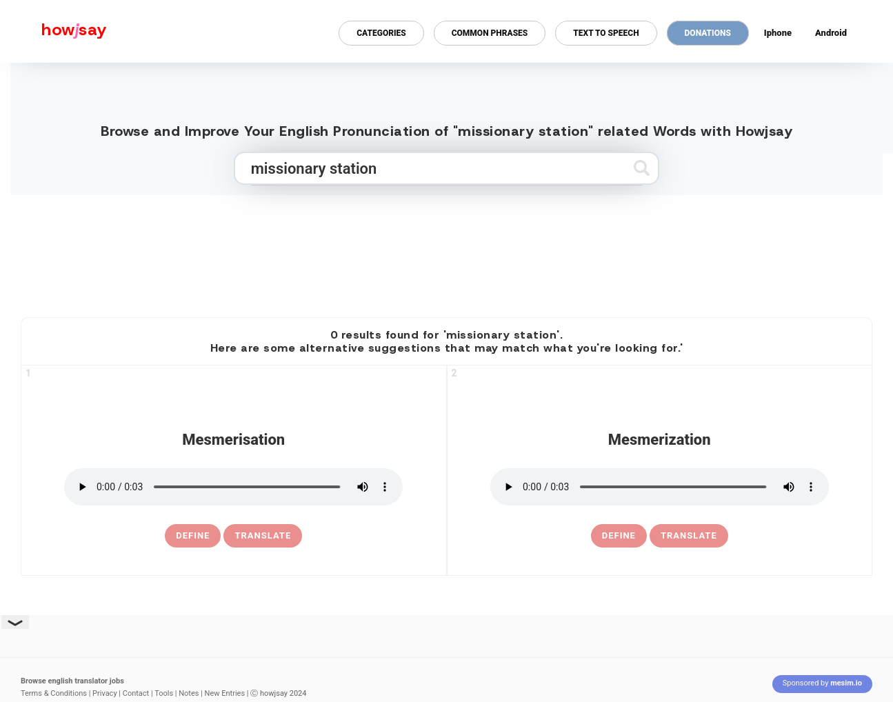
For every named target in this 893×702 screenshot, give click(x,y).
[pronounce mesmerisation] (233, 486)
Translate (262, 535)
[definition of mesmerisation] (193, 536)
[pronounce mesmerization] (659, 486)
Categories (381, 33)
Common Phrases (490, 33)
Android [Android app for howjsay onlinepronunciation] (831, 33)
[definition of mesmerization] (619, 536)
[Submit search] (641, 168)
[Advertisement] (447, 250)
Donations (708, 33)
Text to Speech (606, 33)
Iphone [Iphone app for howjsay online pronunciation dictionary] (778, 33)
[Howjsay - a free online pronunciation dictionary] (53, 31)
